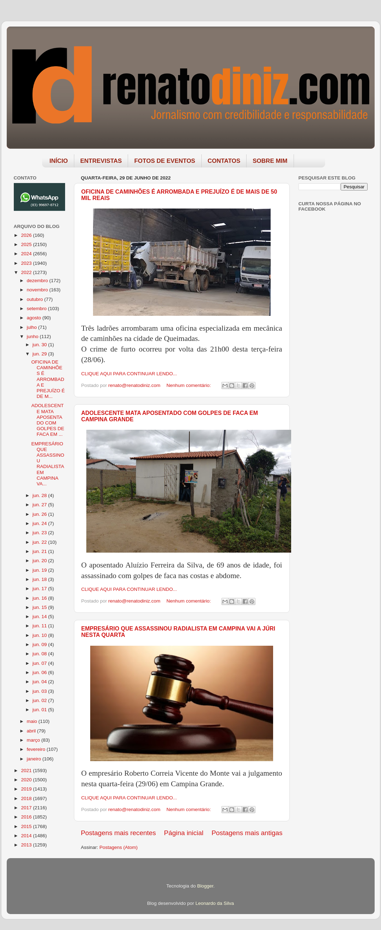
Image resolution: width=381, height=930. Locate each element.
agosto (34, 317)
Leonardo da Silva (214, 903)
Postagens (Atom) (118, 847)
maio (33, 721)
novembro (38, 289)
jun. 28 (40, 495)
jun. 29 (40, 353)
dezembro (38, 280)
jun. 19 (40, 570)
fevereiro (37, 749)
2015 (27, 826)
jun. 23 (40, 532)
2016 (27, 817)
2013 (27, 845)
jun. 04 (40, 681)
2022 (27, 272)
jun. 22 (40, 542)
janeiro (34, 758)
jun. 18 (40, 579)
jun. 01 (40, 709)
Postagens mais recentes (118, 833)
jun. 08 (40, 653)
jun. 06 (40, 672)
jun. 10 (40, 635)
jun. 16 (40, 598)
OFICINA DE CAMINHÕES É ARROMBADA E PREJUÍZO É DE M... (48, 379)
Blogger (205, 886)
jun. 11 (40, 625)
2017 (27, 807)
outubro (36, 299)
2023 (27, 263)
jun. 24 (40, 523)
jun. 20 (40, 560)
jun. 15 (40, 607)
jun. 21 (40, 551)
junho (33, 336)
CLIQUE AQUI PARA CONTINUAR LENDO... (129, 373)
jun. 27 (40, 504)
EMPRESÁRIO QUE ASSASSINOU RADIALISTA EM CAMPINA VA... (47, 463)
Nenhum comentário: (189, 385)
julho (32, 327)
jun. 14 (40, 616)
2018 (27, 798)
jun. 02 (40, 700)
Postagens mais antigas (247, 833)
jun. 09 (40, 644)
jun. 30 (40, 344)
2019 (27, 789)
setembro (37, 308)
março (34, 740)
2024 (27, 253)
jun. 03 (40, 691)
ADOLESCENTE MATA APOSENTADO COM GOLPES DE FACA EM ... (47, 420)
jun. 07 (40, 663)
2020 (27, 779)
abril (32, 731)
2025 (27, 244)
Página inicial (183, 833)
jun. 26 (40, 514)
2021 (27, 770)
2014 (27, 835)
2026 (27, 235)
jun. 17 (40, 588)
